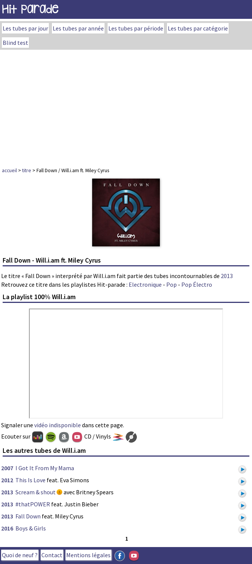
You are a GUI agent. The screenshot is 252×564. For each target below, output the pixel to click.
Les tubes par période (135, 28)
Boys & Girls (30, 528)
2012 (7, 480)
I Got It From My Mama (44, 468)
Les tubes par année (78, 28)
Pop (171, 284)
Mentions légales (88, 555)
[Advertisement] (126, 106)
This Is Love (30, 480)
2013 (227, 276)
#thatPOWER (32, 504)
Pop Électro (196, 284)
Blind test (15, 42)
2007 (7, 468)
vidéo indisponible (57, 425)
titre (26, 170)
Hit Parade (30, 9)
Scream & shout (35, 492)
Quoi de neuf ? (20, 555)
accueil (9, 170)
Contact (51, 555)
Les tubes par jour (25, 28)
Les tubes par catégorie (198, 28)
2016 (7, 528)
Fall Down (28, 516)
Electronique (145, 284)
